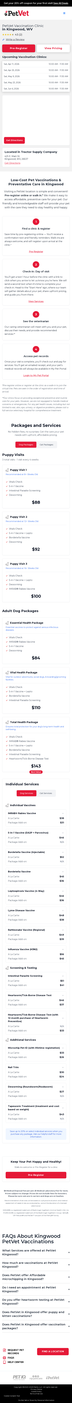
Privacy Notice (36, 1389)
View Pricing (53, 48)
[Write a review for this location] (13, 39)
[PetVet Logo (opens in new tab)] (52, 1377)
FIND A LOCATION (53, 1351)
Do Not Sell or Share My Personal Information (36, 1400)
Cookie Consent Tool (12, 1396)
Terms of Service (36, 1394)
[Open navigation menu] (64, 13)
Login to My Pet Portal (36, 375)
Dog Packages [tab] (26, 444)
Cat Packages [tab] (46, 444)
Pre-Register (19, 48)
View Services (36, 301)
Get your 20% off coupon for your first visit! (36, 3)
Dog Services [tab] (26, 793)
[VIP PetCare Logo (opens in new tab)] (36, 1377)
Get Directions (14, 140)
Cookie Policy (36, 1391)
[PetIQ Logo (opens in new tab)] (19, 1377)
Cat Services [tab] (46, 793)
